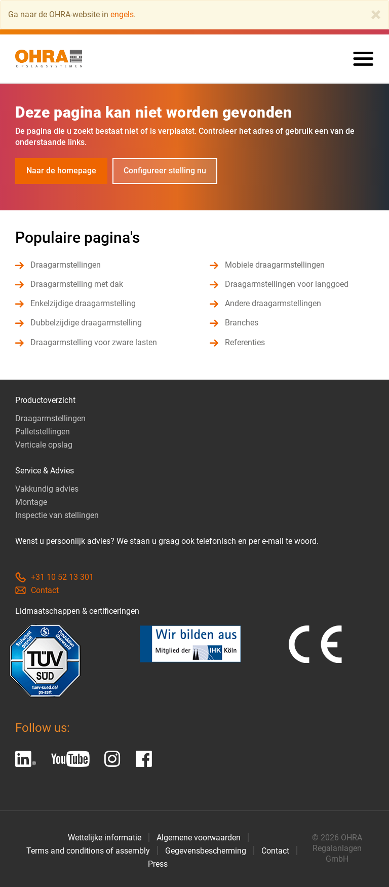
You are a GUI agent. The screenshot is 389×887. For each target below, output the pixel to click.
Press (158, 864)
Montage (31, 502)
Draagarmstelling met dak (76, 284)
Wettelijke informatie (104, 837)
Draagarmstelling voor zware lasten (93, 342)
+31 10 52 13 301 (54, 577)
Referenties (245, 342)
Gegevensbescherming (205, 851)
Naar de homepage (61, 170)
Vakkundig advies (47, 489)
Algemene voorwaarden (199, 837)
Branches (241, 322)
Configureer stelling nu (165, 170)
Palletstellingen (42, 431)
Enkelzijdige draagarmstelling (83, 303)
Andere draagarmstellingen (273, 303)
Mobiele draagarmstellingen (275, 265)
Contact (37, 590)
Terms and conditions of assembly (88, 851)
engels (122, 14)
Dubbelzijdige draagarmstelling (86, 322)
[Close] (376, 14)
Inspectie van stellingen (57, 515)
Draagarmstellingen (65, 265)
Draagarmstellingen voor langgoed (286, 284)
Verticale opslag (43, 445)
